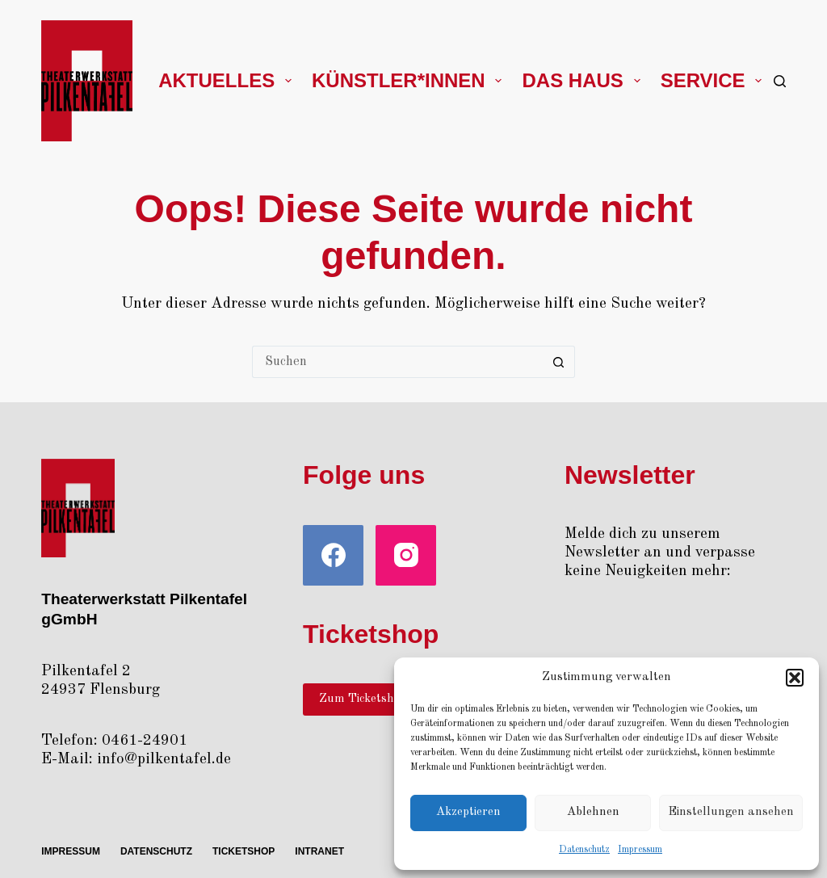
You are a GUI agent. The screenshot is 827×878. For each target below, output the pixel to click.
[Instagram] (406, 555)
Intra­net (319, 851)
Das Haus (584, 80)
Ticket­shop (243, 851)
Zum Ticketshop (363, 699)
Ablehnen (593, 812)
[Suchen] (780, 81)
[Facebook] (333, 555)
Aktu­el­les (228, 80)
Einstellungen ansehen (731, 812)
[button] (795, 678)
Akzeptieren (468, 812)
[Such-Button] (559, 362)
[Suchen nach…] (397, 362)
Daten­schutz (584, 850)
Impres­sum (640, 850)
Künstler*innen (410, 80)
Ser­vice (715, 80)
